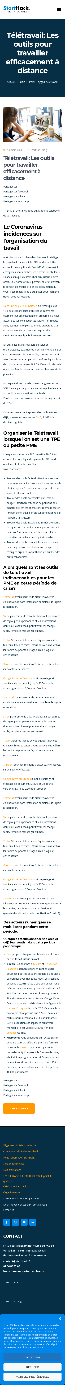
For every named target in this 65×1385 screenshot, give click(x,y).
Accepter (32, 1357)
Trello (6, 640)
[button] (60, 1318)
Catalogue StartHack (14, 1186)
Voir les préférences (32, 1376)
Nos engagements (13, 1163)
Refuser (32, 1367)
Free (9, 954)
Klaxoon (7, 664)
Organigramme (11, 1192)
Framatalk (9, 597)
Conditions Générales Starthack (20, 1151)
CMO (38, 417)
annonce (11, 1032)
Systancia (8, 898)
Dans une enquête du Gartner (20, 306)
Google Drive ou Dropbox (17, 678)
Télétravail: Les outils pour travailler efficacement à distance (28, 168)
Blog (22, 82)
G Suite (37, 964)
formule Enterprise (17, 1008)
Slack (6, 616)
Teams (24, 1047)
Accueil (11, 82)
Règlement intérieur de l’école (19, 1145)
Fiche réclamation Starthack (18, 1157)
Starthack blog (39, 150)
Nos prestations (12, 1170)
